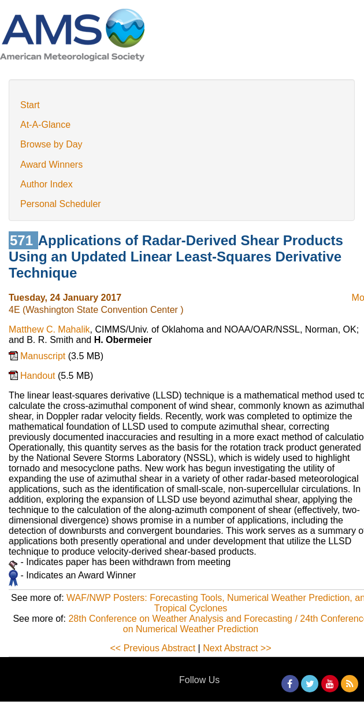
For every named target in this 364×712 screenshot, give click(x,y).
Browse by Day (51, 144)
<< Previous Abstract (153, 648)
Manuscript (44, 356)
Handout (39, 376)
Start (30, 105)
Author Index (46, 184)
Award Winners (51, 164)
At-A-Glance (45, 125)
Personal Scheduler (60, 204)
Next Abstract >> (237, 648)
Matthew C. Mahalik (49, 329)
